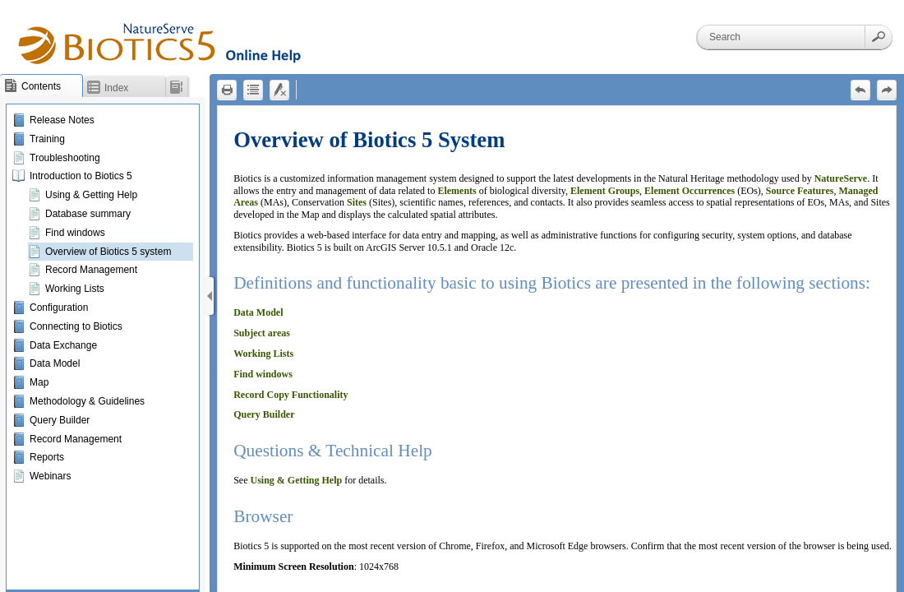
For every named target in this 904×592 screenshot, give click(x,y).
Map (39, 382)
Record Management (91, 269)
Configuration (59, 307)
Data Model (55, 363)
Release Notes (62, 120)
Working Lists (74, 288)
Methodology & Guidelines (87, 401)
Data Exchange (63, 345)
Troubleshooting (65, 158)
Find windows (75, 232)
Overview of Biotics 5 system (108, 251)
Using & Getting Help (91, 195)
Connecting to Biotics (76, 326)
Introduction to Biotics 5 (81, 176)
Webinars (50, 476)
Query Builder (60, 420)
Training (47, 139)
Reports (47, 457)
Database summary (88, 214)
